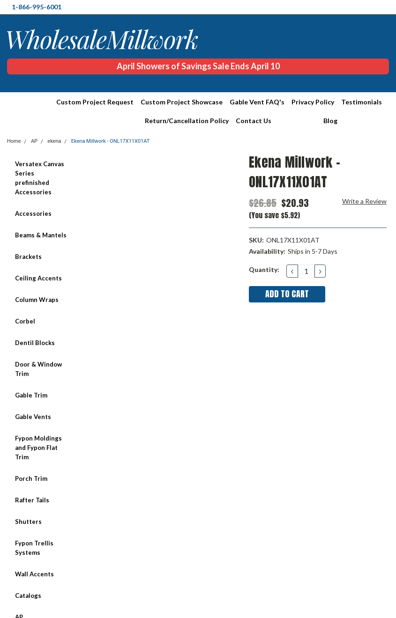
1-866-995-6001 (36, 7)
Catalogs (28, 595)
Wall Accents (34, 574)
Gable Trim (31, 395)
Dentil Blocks (35, 342)
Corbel (25, 321)
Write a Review (364, 201)
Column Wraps (37, 299)
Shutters (28, 521)
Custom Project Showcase (182, 102)
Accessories (33, 213)
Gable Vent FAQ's (257, 102)
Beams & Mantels (41, 235)
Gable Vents (33, 416)
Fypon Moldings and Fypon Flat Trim (38, 447)
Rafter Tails (32, 500)
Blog (330, 121)
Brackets (28, 256)
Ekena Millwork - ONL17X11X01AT (110, 141)
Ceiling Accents (38, 278)
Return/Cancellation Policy (187, 121)
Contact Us (253, 121)
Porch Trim (31, 478)
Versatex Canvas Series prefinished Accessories (39, 178)
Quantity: (264, 269)
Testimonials (361, 102)
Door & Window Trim (38, 368)
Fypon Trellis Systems (34, 547)
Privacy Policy (312, 102)
